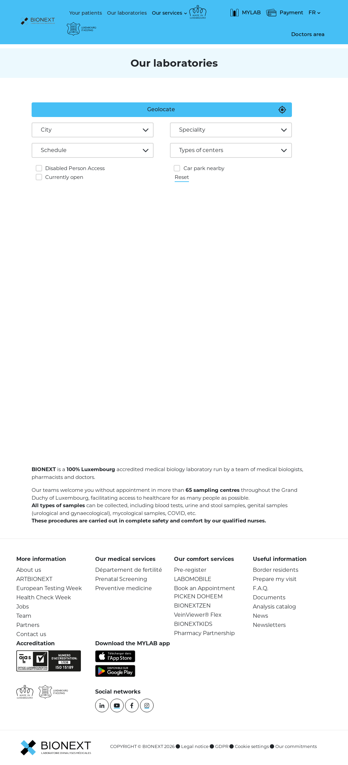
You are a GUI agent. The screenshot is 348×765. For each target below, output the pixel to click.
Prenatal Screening (121, 579)
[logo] (39, 21)
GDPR (221, 746)
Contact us (31, 634)
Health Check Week (43, 597)
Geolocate (161, 109)
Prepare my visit (275, 579)
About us (28, 570)
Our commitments (296, 746)
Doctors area (308, 34)
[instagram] (147, 705)
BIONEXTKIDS (193, 624)
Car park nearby (204, 168)
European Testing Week (49, 588)
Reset (182, 177)
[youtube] (117, 705)
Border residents (275, 570)
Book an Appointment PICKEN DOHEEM (204, 592)
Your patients (85, 13)
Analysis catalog (274, 606)
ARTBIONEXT (34, 579)
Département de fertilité (128, 570)
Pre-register (190, 570)
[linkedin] (102, 705)
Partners (27, 625)
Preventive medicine (123, 588)
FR (312, 12)
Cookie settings (252, 746)
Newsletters (269, 625)
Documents (269, 597)
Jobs (22, 606)
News (260, 616)
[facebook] (132, 705)
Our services (167, 13)
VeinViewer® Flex (198, 615)
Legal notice (195, 746)
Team (23, 616)
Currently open (64, 177)
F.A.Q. (260, 588)
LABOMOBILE (192, 579)
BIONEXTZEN (192, 605)
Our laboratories (127, 13)
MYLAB (245, 12)
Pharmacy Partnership (204, 633)
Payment (284, 12)
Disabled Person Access (75, 168)
